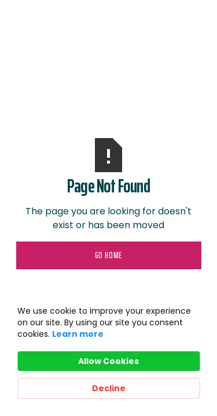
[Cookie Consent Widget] (108, 352)
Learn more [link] (78, 334)
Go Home (109, 255)
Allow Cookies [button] (108, 361)
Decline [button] (109, 388)
